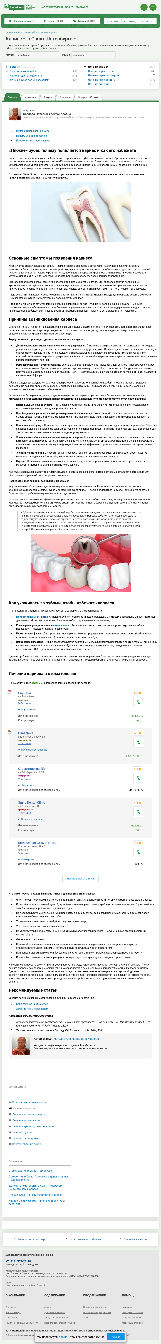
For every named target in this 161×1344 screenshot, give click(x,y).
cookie (63, 1337)
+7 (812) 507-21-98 (18, 1261)
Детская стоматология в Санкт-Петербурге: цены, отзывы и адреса (36, 1187)
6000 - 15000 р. (134, 756)
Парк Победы (28, 709)
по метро (147, 21)
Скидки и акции (21, 21)
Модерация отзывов (132, 1323)
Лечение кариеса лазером (103, 75)
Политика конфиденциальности (22, 1323)
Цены (54, 21)
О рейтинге (11, 1317)
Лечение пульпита (98, 84)
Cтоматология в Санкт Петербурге (30, 1170)
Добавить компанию (54, 1312)
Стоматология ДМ (32, 769)
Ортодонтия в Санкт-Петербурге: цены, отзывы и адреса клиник (38, 1178)
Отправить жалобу (131, 1317)
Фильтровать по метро (30, 1239)
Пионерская (27, 859)
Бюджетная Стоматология (38, 843)
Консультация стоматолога (26, 75)
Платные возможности (95, 1307)
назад (22, 67)
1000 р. (139, 830)
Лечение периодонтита (101, 80)
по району (130, 21)
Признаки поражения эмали (32, 130)
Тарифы (87, 1317)
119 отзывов (24, 813)
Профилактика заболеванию (33, 140)
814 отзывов (24, 779)
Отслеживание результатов (97, 1312)
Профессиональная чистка (32, 616)
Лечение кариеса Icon (100, 71)
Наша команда (13, 1312)
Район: (66, 54)
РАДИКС (24, 693)
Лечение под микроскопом (32, 1008)
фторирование (61, 625)
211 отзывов (24, 743)
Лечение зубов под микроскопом (29, 80)
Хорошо (116, 1337)
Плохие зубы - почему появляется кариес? (35, 1194)
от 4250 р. (137, 715)
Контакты (127, 1307)
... (14, 1096)
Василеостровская (31, 819)
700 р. (139, 720)
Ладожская (27, 785)
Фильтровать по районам (83, 1239)
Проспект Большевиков (34, 749)
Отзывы (84, 21)
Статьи (47, 1307)
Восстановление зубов (23, 71)
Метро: (10, 54)
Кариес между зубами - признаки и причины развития (37, 1202)
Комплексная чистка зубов (32, 1004)
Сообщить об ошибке (132, 1312)
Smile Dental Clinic (31, 802)
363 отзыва (24, 853)
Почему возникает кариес (31, 135)
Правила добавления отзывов (59, 1323)
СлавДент (25, 733)
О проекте (11, 1307)
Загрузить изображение (56, 1317)
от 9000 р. (137, 825)
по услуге (113, 21)
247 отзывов (24, 703)
